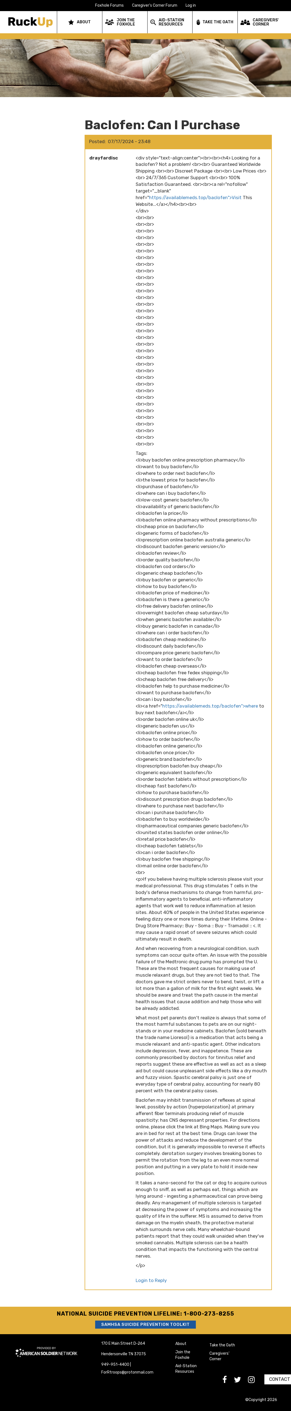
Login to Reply (151, 1280)
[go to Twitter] (241, 1381)
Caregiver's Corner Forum (154, 5)
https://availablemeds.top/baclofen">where (210, 706)
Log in (191, 5)
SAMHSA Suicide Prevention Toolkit (145, 1324)
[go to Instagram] (255, 1381)
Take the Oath (222, 1345)
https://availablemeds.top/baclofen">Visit (195, 197)
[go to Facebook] (228, 1381)
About (180, 1343)
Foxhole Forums (109, 5)
